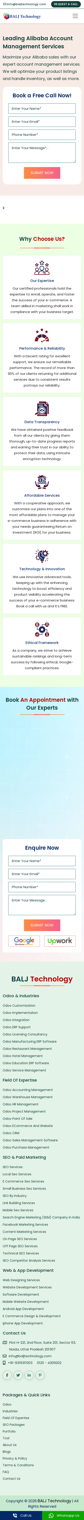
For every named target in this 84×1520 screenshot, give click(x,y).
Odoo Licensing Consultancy (25, 1034)
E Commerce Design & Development (32, 1316)
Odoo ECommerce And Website (28, 1126)
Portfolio (9, 1431)
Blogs (7, 1451)
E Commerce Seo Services (23, 1181)
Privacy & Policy (15, 1458)
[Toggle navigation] (75, 16)
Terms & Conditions (18, 1465)
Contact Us (11, 1478)
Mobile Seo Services (18, 1210)
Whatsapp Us (63, 1515)
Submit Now (42, 172)
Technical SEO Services (21, 1253)
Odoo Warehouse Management (28, 1097)
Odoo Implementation (20, 1012)
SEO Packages (14, 1424)
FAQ (6, 1472)
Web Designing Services (21, 1280)
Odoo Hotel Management (23, 1056)
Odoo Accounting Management (28, 1090)
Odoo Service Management (24, 1070)
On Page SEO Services (20, 1239)
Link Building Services (19, 1203)
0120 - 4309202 (49, 1362)
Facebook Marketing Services (25, 1224)
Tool (6, 1438)
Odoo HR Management (21, 1104)
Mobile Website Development (26, 1301)
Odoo (7, 1404)
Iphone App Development (23, 1323)
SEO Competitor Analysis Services (29, 1260)
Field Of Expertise (16, 1418)
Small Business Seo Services (24, 1188)
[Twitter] (18, 1375)
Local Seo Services (17, 1174)
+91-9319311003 (20, 1362)
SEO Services (13, 1167)
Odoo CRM (11, 1133)
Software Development (21, 1294)
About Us (10, 1445)
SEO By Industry (15, 1196)
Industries (10, 1411)
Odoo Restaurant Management (27, 1048)
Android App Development (23, 1309)
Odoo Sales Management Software (30, 1140)
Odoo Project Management (24, 1111)
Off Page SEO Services (20, 1246)
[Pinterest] (40, 1375)
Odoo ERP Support (17, 1027)
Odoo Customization (19, 1005)
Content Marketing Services (24, 1231)
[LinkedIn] (29, 1375)
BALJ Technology (54, 1501)
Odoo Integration (16, 1020)
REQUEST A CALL (66, 4)
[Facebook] (7, 1375)
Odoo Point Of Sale (17, 1118)
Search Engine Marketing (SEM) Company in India (41, 1217)
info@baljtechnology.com (24, 4)
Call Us (21, 1515)
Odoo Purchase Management (26, 1147)
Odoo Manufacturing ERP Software (30, 1041)
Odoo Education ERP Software (26, 1063)
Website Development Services (27, 1287)
